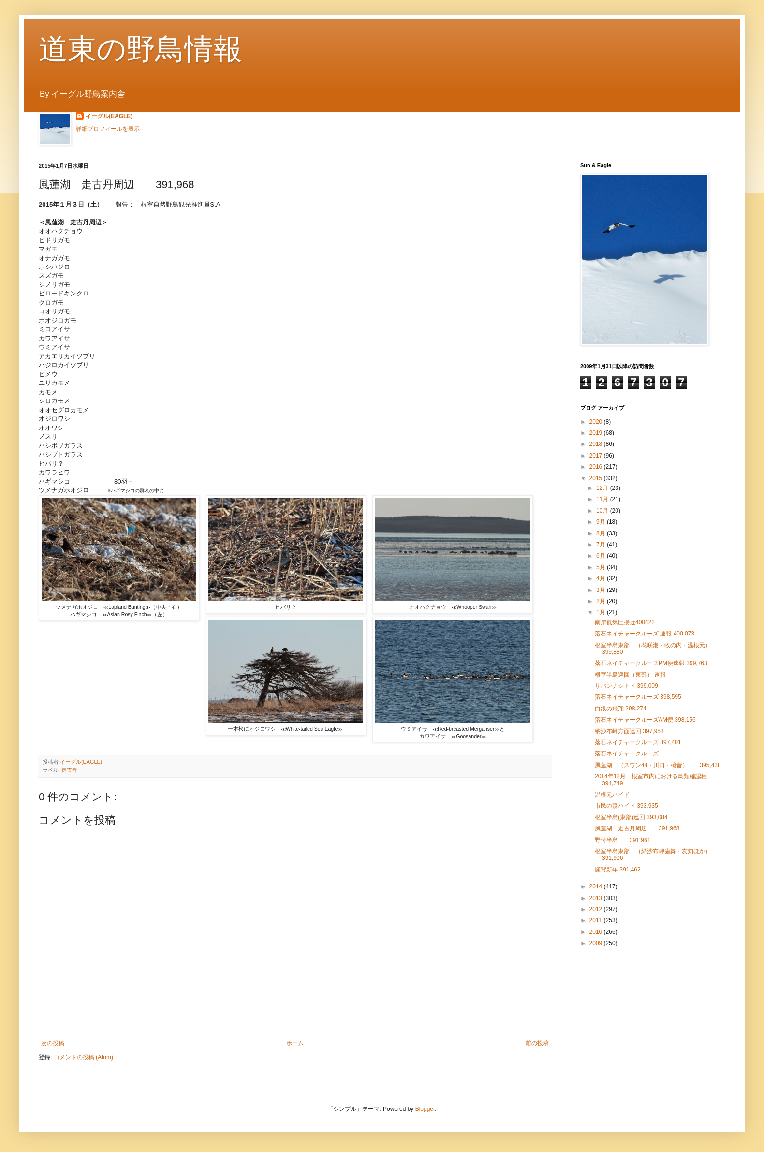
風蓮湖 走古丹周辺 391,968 (640, 828)
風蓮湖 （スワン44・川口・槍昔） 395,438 (658, 765)
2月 (601, 601)
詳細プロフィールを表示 (108, 128)
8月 (601, 533)
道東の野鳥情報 (140, 49)
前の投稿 (537, 1043)
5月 (601, 567)
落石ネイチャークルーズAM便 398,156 (645, 719)
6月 (601, 555)
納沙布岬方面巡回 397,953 (629, 731)
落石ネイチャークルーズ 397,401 (638, 742)
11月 (603, 499)
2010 (596, 932)
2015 (596, 478)
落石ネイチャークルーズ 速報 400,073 (644, 633)
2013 (596, 898)
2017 (596, 455)
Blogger (425, 1109)
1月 (601, 612)
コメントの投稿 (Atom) (83, 1057)
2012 (596, 909)
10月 (603, 510)
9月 (601, 521)
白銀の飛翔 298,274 (620, 708)
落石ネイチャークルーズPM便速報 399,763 (651, 663)
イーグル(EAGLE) (109, 116)
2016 (596, 466)
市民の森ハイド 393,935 (626, 805)
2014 (596, 886)
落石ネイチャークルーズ (627, 753)
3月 (601, 590)
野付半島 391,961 (622, 840)
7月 (601, 544)
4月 (601, 578)
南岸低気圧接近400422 (625, 622)
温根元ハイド (612, 794)
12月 (603, 488)
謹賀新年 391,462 (618, 869)
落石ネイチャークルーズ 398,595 (638, 697)
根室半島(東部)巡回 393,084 (631, 817)
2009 (596, 943)
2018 (596, 444)
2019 (596, 432)
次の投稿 (52, 1043)
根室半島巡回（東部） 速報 (630, 674)
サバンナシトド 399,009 (626, 685)
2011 (596, 920)
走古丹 (69, 770)
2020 (596, 421)
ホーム (295, 1043)
